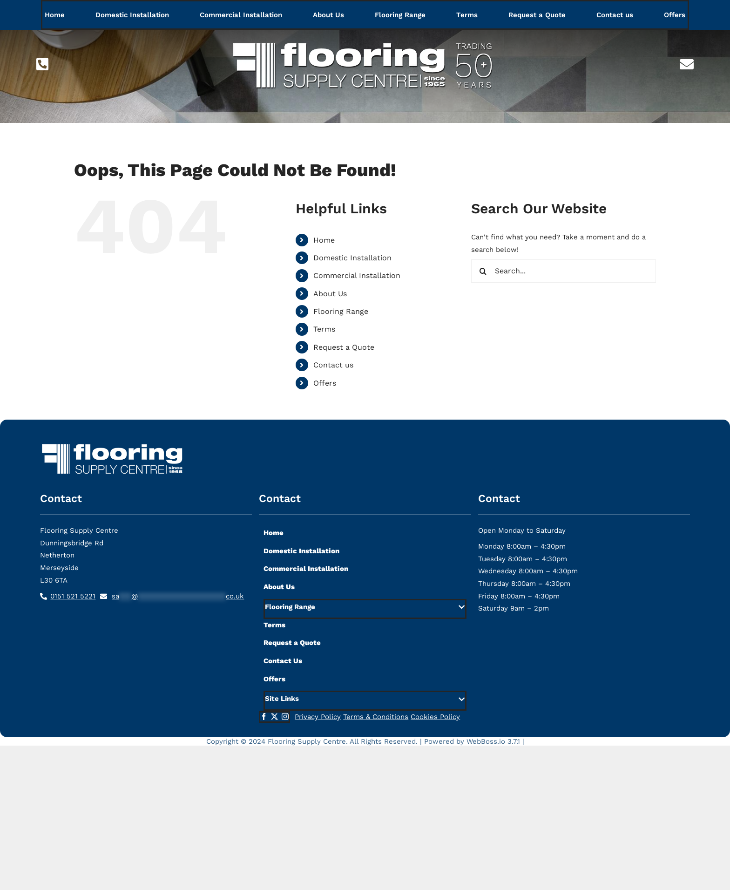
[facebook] (263, 716)
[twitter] (274, 716)
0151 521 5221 (72, 596)
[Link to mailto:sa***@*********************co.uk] (687, 64)
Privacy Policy (318, 717)
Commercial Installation (356, 275)
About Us (330, 293)
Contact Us (283, 661)
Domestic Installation (352, 257)
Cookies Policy (435, 717)
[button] (365, 609)
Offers (324, 383)
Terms (324, 329)
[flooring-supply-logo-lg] (365, 36)
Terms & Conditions (375, 717)
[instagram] (285, 716)
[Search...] (563, 271)
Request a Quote (343, 347)
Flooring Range (340, 311)
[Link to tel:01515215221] (42, 64)
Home (324, 240)
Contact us (333, 364)
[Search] (482, 271)
